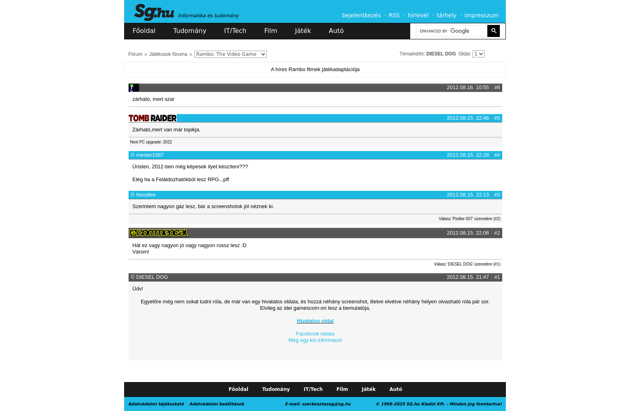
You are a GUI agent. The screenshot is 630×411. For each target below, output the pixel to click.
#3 (497, 195)
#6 (497, 87)
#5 (497, 118)
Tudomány (189, 31)
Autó (336, 31)
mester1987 (150, 155)
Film (271, 31)
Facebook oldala (315, 334)
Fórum (136, 54)
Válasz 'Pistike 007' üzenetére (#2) (469, 219)
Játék (303, 31)
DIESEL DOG (441, 54)
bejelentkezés (361, 15)
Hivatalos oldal (315, 321)
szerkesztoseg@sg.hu (326, 404)
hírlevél (418, 15)
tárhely (446, 15)
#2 (497, 233)
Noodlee (145, 195)
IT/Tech (235, 31)
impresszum (481, 15)
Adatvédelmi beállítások (216, 404)
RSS (394, 15)
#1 (497, 277)
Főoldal (144, 31)
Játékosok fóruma (168, 54)
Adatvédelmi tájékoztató (156, 404)
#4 (497, 155)
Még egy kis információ (315, 340)
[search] (451, 31)
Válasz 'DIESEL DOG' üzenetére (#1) (467, 264)
